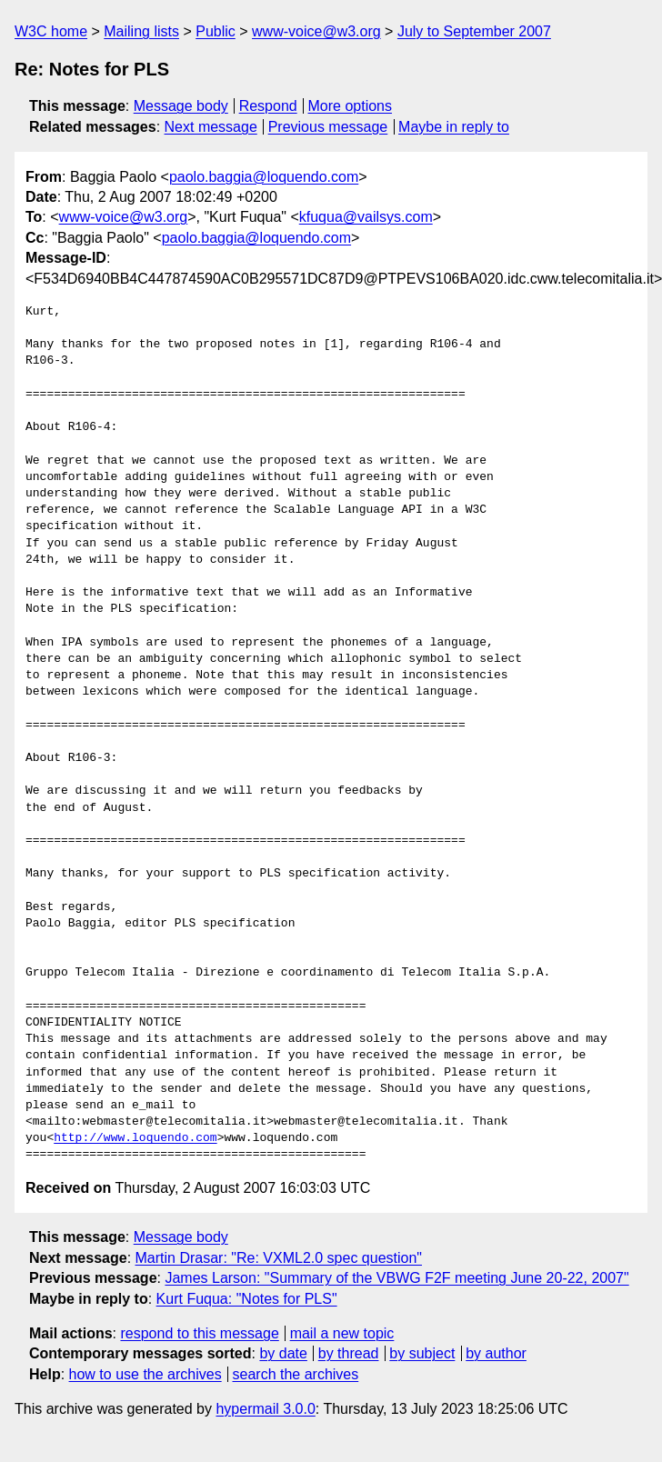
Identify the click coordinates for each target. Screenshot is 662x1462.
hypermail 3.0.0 (265, 1409)
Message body (181, 106)
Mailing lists (141, 31)
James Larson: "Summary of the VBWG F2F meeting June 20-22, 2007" (396, 1278)
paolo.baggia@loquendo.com (263, 177)
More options (350, 106)
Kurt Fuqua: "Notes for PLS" (246, 1299)
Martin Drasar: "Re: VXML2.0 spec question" (279, 1258)
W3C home (51, 31)
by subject (422, 1353)
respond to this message (199, 1333)
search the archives (296, 1374)
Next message (211, 127)
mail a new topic (342, 1333)
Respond (268, 106)
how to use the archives (145, 1374)
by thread (348, 1353)
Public (216, 31)
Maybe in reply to (453, 127)
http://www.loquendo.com (135, 1138)
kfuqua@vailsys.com (366, 217)
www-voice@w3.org (316, 31)
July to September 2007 (474, 31)
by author (496, 1353)
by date (282, 1353)
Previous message (328, 127)
